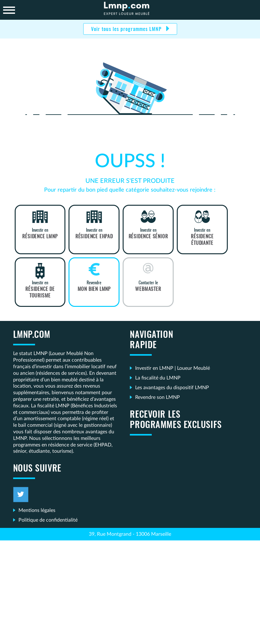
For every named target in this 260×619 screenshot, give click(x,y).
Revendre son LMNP (157, 397)
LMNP (130, 10)
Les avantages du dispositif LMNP (172, 387)
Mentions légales (36, 510)
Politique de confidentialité (48, 520)
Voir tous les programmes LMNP (127, 29)
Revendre (94, 286)
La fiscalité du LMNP (158, 377)
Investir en (40, 234)
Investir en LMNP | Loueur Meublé (172, 368)
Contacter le (148, 286)
